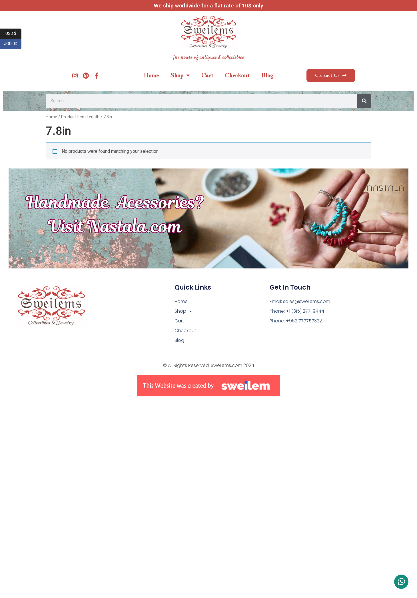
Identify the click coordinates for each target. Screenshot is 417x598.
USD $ (13, 34)
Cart (207, 75)
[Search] (364, 101)
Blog (267, 75)
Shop (180, 75)
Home (151, 75)
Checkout (237, 75)
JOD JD (12, 44)
